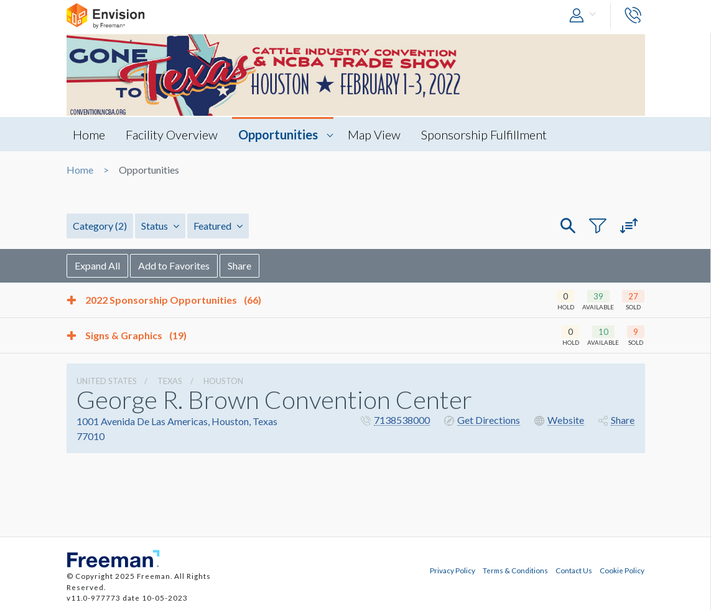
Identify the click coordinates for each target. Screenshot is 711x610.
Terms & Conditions (515, 570)
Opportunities (278, 134)
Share (239, 265)
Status (160, 226)
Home (89, 134)
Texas (169, 381)
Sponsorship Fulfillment (484, 134)
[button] (585, 16)
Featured (218, 226)
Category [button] (100, 226)
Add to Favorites (174, 265)
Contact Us (573, 570)
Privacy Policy (452, 570)
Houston (223, 381)
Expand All (97, 265)
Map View (374, 134)
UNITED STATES (107, 381)
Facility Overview (172, 134)
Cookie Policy (622, 570)
